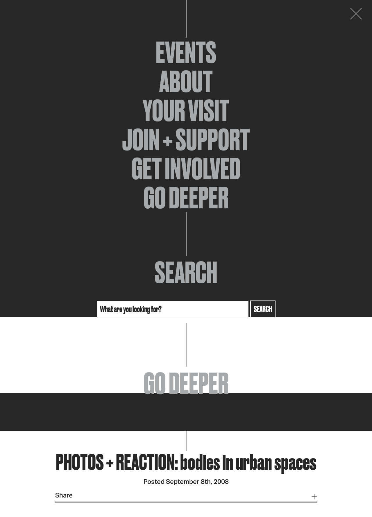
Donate (320, 15)
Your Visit (186, 110)
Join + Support (186, 139)
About (186, 81)
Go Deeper (186, 197)
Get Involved (186, 168)
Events (186, 52)
